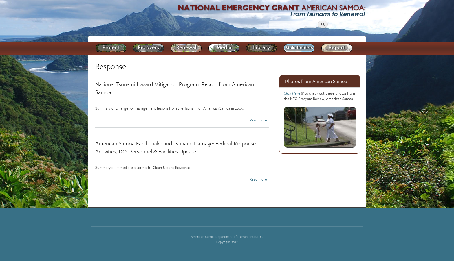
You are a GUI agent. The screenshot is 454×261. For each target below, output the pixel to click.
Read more (258, 120)
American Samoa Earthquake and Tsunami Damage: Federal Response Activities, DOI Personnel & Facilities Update (175, 147)
